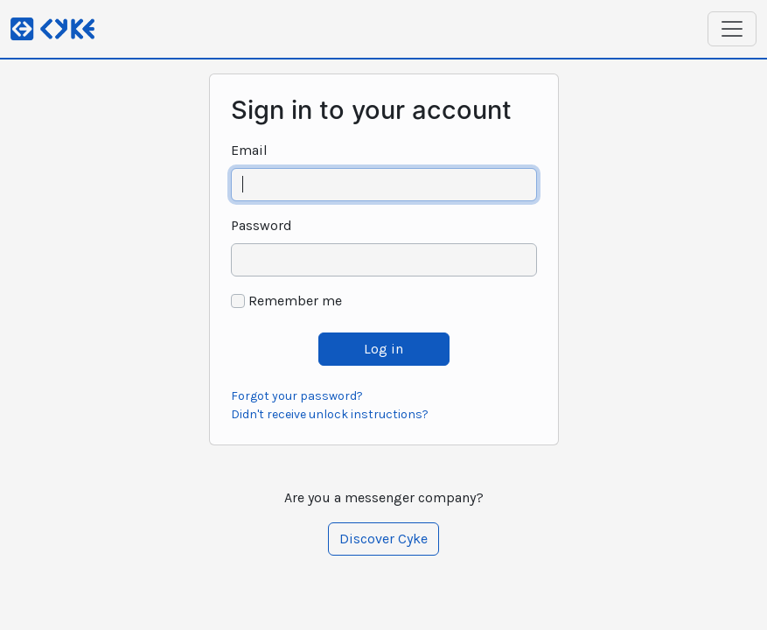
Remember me (295, 300)
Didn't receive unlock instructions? (330, 414)
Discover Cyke (383, 538)
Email (249, 150)
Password (261, 225)
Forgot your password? (297, 395)
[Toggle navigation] (732, 28)
